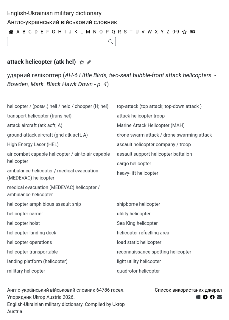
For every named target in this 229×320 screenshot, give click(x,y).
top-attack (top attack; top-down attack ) (159, 106)
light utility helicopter (139, 261)
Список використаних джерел (188, 290)
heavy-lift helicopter (137, 173)
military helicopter (26, 271)
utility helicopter (134, 214)
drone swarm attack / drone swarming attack (164, 135)
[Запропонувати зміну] (89, 62)
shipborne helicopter (138, 204)
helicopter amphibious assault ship (44, 204)
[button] (82, 62)
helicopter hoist (23, 223)
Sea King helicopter (137, 223)
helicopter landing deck (31, 233)
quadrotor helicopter (138, 271)
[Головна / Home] (11, 32)
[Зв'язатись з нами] (219, 297)
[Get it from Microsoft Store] (198, 297)
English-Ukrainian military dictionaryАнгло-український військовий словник (62, 18)
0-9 (175, 32)
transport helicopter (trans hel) (39, 116)
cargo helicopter (134, 163)
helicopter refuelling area (143, 233)
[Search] (56, 41)
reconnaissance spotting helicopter (154, 252)
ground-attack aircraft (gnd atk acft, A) (47, 135)
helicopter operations (29, 242)
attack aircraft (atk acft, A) (35, 125)
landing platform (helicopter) (37, 261)
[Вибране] (184, 32)
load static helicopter (139, 242)
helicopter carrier (25, 214)
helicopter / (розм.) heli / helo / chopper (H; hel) (57, 106)
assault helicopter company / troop (154, 144)
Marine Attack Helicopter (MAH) (151, 125)
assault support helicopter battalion (154, 154)
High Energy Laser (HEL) (33, 144)
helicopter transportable (32, 252)
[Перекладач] (192, 32)
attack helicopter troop (141, 116)
